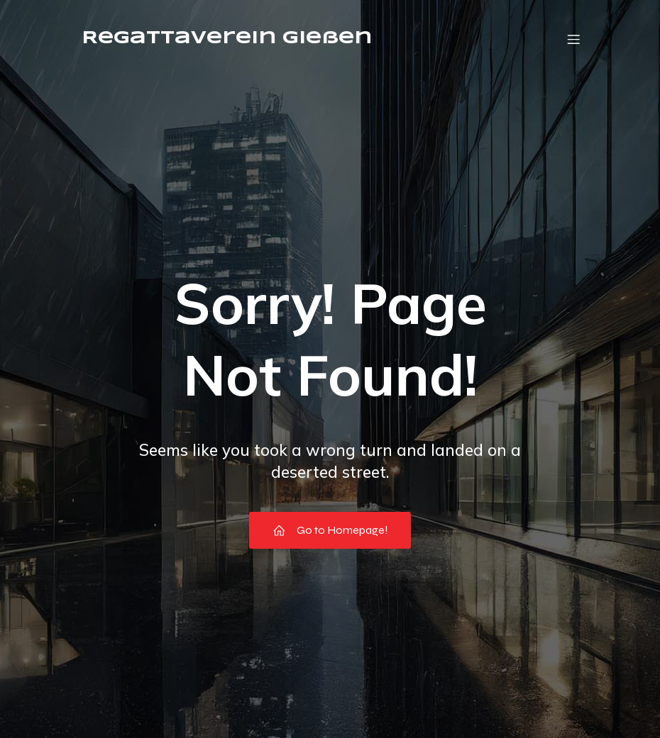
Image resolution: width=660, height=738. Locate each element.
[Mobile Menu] (573, 39)
